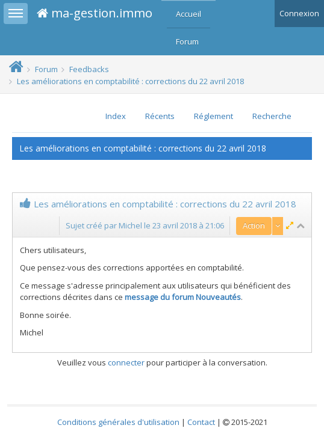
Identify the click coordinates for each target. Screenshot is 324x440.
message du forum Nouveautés (183, 297)
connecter (126, 362)
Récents (160, 116)
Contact (201, 422)
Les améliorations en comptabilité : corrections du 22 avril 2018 (130, 81)
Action (254, 225)
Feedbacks (89, 69)
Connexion (299, 13)
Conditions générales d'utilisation (118, 422)
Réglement (213, 116)
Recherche (271, 116)
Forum (187, 41)
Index (115, 116)
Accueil (188, 13)
